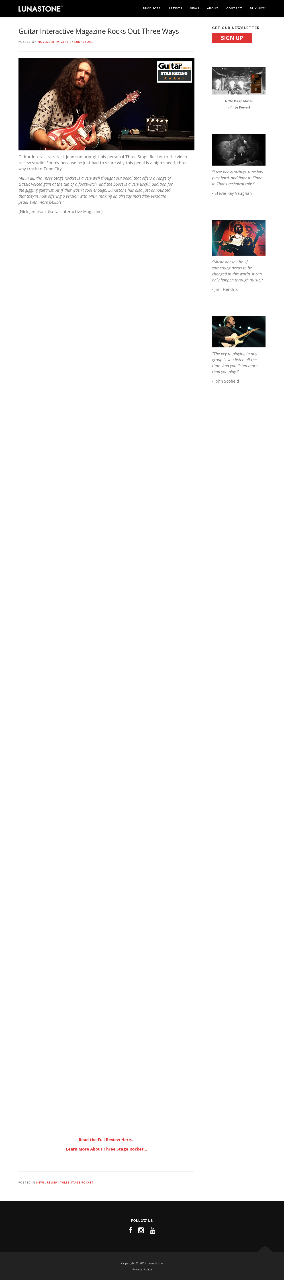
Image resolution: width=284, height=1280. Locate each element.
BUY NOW (258, 8)
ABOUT (213, 8)
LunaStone (83, 42)
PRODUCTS (152, 8)
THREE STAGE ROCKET (77, 1182)
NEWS (194, 8)
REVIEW (52, 1182)
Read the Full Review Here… (106, 1139)
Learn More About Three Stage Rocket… (106, 1149)
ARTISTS (175, 8)
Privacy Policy (142, 1269)
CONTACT (234, 8)
